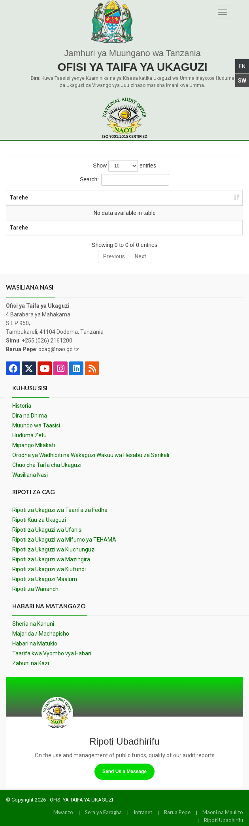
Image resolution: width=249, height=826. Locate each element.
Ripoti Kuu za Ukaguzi (39, 520)
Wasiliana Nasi (30, 475)
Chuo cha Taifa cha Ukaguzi (46, 465)
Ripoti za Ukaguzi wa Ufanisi (47, 530)
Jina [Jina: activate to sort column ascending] (102, 197)
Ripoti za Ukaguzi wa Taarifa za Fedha (60, 510)
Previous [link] (114, 256)
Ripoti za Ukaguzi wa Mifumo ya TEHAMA (64, 539)
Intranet (143, 812)
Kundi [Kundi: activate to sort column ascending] (173, 197)
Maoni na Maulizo (222, 812)
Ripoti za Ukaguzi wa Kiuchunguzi (54, 549)
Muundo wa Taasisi (36, 425)
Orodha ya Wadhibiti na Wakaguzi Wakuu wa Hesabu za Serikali (90, 455)
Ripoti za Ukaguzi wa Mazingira (51, 559)
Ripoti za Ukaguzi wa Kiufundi (49, 569)
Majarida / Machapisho (40, 633)
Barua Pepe (177, 812)
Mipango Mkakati (33, 445)
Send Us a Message (124, 771)
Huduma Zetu (29, 435)
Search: (124, 180)
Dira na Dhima (29, 415)
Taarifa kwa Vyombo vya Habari (51, 653)
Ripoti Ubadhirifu (223, 820)
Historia (21, 406)
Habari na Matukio (34, 643)
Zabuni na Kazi (30, 663)
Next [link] (140, 256)
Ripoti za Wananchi (36, 589)
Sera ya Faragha (103, 812)
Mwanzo (63, 812)
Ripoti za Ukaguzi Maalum (44, 579)
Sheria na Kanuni (33, 624)
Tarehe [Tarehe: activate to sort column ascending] (18, 197)
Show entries (124, 166)
